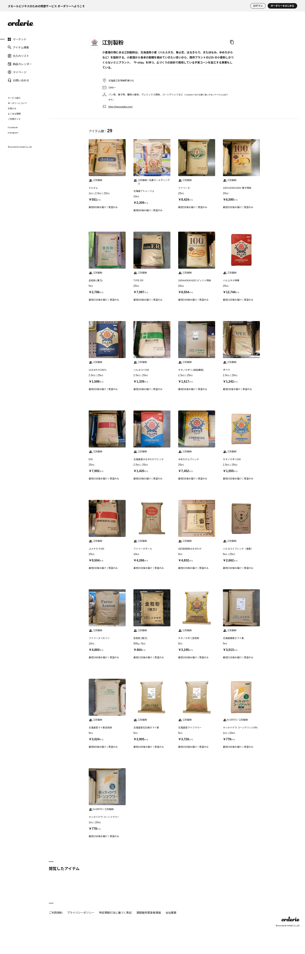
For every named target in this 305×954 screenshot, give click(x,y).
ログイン (258, 5)
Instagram (13, 132)
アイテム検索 (18, 47)
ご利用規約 (55, 912)
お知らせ (12, 108)
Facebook (13, 127)
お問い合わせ (18, 80)
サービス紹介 (14, 97)
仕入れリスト (18, 55)
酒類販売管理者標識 (148, 912)
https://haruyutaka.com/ (120, 106)
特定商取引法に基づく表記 (115, 912)
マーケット (17, 39)
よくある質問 (14, 113)
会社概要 (171, 912)
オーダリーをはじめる (282, 5)
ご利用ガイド (14, 118)
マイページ (17, 72)
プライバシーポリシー (80, 912)
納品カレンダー (20, 64)
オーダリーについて (17, 103)
